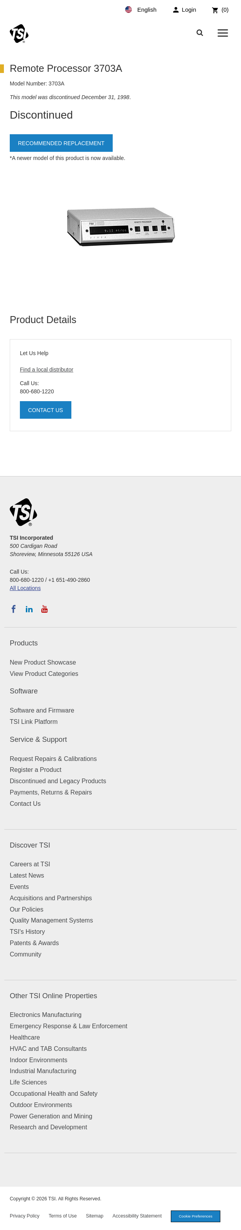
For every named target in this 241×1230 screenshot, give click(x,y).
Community (25, 954)
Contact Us (45, 410)
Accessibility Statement (137, 1216)
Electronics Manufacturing (46, 1014)
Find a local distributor (46, 369)
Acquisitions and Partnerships (51, 898)
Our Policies (26, 909)
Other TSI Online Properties (53, 996)
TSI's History (27, 931)
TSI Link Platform (34, 721)
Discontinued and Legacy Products (58, 781)
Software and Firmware (42, 710)
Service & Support (38, 739)
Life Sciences (28, 1082)
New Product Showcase (43, 662)
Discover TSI (30, 845)
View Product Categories (44, 673)
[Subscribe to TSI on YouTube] (44, 609)
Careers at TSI (30, 864)
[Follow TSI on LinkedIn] (29, 609)
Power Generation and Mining (51, 1116)
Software (24, 691)
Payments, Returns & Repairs (51, 792)
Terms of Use (63, 1216)
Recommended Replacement (61, 143)
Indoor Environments (38, 1060)
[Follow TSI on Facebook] (14, 609)
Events (19, 886)
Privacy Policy (24, 1216)
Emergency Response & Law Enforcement (68, 1026)
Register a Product (36, 769)
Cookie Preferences (196, 1216)
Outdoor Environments (41, 1105)
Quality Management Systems (51, 920)
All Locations (25, 588)
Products (24, 643)
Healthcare (25, 1037)
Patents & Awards (34, 943)
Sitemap (94, 1216)
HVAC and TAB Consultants (48, 1048)
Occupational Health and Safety (53, 1093)
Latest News (27, 875)
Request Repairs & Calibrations (53, 758)
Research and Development (48, 1127)
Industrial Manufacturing (43, 1071)
